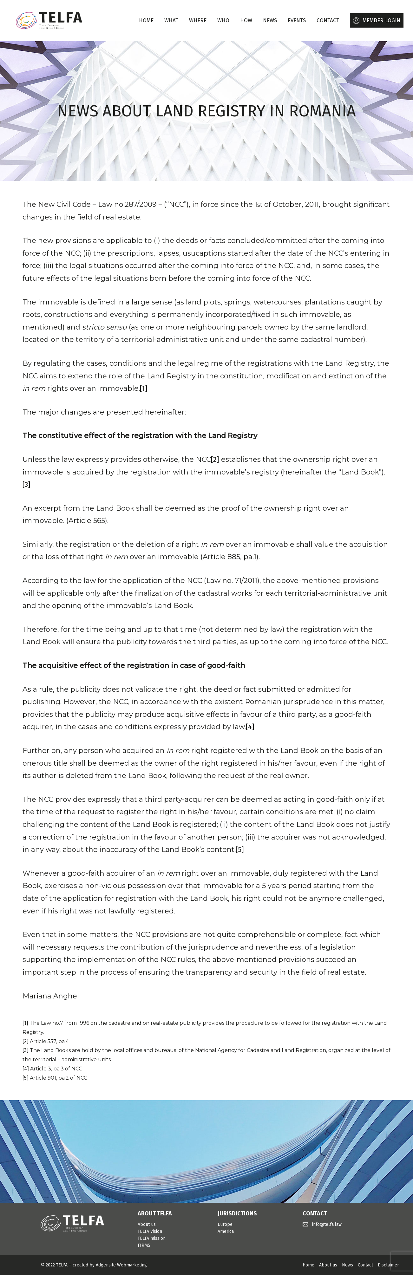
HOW (246, 20)
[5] (240, 849)
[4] (250, 727)
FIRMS (144, 1245)
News (347, 1265)
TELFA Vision (150, 1231)
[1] (144, 388)
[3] (26, 484)
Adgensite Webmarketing (121, 1265)
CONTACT (328, 20)
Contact (365, 1265)
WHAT (171, 20)
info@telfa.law (327, 1224)
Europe (225, 1224)
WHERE (197, 20)
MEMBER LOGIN (381, 20)
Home (146, 20)
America (226, 1231)
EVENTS (297, 20)
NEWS (270, 20)
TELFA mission (152, 1238)
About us (147, 1224)
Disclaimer (388, 1265)
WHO (223, 20)
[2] (215, 459)
